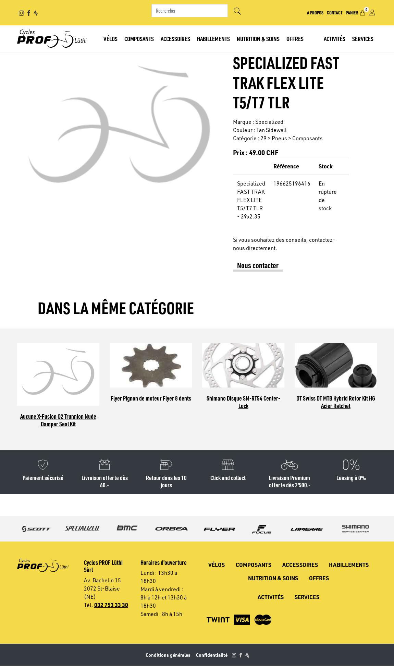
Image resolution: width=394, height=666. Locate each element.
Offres (295, 39)
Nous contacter (258, 265)
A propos (315, 12)
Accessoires (175, 39)
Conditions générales (168, 655)
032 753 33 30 (111, 604)
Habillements (213, 39)
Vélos (110, 39)
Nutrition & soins (258, 39)
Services (362, 39)
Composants (139, 39)
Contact (334, 12)
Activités (334, 39)
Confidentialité (211, 655)
